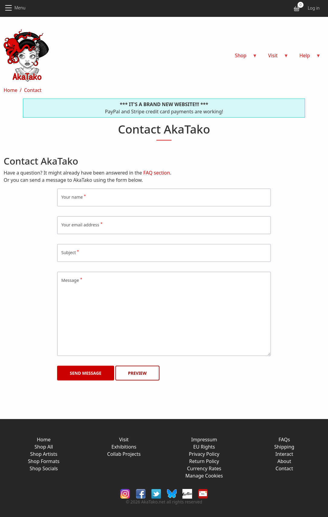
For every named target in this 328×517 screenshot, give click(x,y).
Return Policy (204, 461)
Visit (124, 439)
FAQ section (156, 172)
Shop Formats (43, 461)
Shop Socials (44, 468)
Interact (284, 454)
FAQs (284, 439)
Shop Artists (43, 454)
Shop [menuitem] (242, 57)
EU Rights (204, 446)
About (284, 461)
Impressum (204, 439)
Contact (32, 90)
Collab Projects (124, 454)
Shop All (43, 446)
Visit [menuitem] (274, 57)
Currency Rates (204, 468)
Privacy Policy (204, 454)
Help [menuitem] (306, 57)
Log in (314, 8)
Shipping (284, 446)
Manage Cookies (204, 475)
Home (11, 90)
